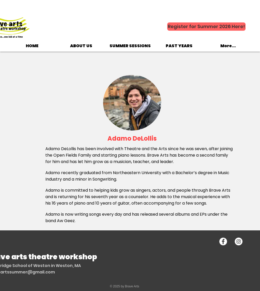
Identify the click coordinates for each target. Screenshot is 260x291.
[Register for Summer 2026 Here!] (206, 26)
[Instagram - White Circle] (238, 241)
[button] (81, 46)
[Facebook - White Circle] (223, 241)
